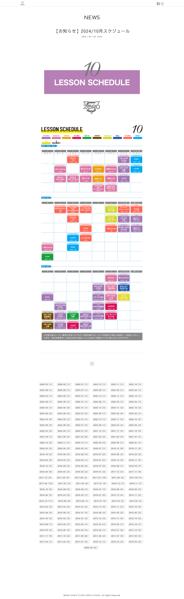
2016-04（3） (46, 495)
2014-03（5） (46, 518)
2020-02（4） (82, 448)
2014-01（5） (82, 518)
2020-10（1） (82, 442)
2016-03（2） (64, 495)
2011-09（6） (82, 536)
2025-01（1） (82, 396)
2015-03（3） (46, 506)
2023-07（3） (82, 413)
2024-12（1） (100, 396)
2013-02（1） (117, 524)
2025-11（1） (117, 384)
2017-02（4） (82, 483)
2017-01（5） (100, 483)
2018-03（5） (64, 471)
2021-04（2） (100, 436)
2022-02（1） (64, 431)
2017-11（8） (135, 471)
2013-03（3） (100, 524)
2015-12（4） (117, 495)
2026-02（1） (64, 384)
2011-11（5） (46, 536)
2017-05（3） (136, 477)
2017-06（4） (118, 477)
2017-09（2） (63, 477)
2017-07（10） (100, 477)
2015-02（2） (64, 506)
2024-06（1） (100, 401)
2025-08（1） (64, 390)
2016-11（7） (136, 483)
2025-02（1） (64, 396)
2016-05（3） (135, 489)
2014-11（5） (117, 506)
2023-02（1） (64, 419)
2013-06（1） (46, 524)
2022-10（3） (135, 419)
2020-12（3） (46, 442)
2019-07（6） (100, 454)
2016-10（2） (46, 489)
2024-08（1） (64, 401)
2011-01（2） (82, 541)
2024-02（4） (64, 407)
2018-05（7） (135, 466)
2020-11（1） (64, 442)
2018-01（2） (100, 471)
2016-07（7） (100, 489)
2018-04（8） (46, 471)
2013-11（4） (117, 518)
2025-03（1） (46, 396)
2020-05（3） (46, 448)
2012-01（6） (117, 530)
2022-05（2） (117, 425)
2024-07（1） (82, 401)
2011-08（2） (100, 536)
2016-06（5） (117, 489)
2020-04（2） (64, 448)
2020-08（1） (117, 442)
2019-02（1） (82, 460)
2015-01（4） (82, 506)
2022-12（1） (100, 419)
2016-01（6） (100, 495)
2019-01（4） (100, 460)
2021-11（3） (117, 431)
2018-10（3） (46, 466)
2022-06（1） (100, 425)
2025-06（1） (100, 390)
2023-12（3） (100, 407)
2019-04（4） (46, 460)
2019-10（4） (46, 454)
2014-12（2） (100, 506)
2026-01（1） (82, 384)
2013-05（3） (64, 524)
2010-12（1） (100, 541)
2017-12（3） (117, 471)
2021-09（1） (46, 436)
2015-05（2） (118, 501)
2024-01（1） (82, 407)
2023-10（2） (135, 407)
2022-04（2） (135, 425)
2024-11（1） (117, 396)
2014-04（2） (135, 512)
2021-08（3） (64, 436)
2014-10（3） (135, 506)
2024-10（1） (135, 396)
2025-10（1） (135, 384)
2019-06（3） (117, 454)
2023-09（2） (46, 413)
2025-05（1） (117, 390)
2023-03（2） (46, 419)
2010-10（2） (117, 541)
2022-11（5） (117, 419)
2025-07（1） (82, 390)
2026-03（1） (46, 384)
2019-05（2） (135, 454)
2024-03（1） (46, 407)
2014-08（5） (64, 512)
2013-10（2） (135, 518)
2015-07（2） (100, 501)
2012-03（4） (82, 530)
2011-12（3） (135, 530)
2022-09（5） (46, 425)
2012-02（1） (100, 530)
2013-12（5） (100, 518)
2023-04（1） (135, 413)
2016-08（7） (82, 489)
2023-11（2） (117, 407)
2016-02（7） (82, 495)
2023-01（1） (82, 419)
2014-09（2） (46, 512)
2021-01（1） (135, 436)
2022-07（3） (82, 425)
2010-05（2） (135, 541)
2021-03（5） (117, 436)
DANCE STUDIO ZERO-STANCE (85, 595)
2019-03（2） (64, 460)
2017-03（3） (64, 483)
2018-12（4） (117, 460)
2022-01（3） (82, 431)
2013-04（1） (82, 524)
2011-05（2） (135, 536)
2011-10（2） (64, 536)
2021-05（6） (82, 436)
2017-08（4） (81, 477)
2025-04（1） (135, 390)
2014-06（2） (100, 512)
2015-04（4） (136, 501)
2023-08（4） (64, 413)
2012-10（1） (135, 524)
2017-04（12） (46, 483)
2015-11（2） (135, 495)
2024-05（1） (117, 401)
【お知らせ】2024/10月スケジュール (92, 31)
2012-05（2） (46, 530)
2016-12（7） (118, 483)
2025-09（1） (46, 390)
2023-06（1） (100, 413)
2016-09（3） (64, 489)
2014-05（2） (117, 512)
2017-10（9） (45, 477)
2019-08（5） (82, 454)
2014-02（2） (64, 518)
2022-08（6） (64, 425)
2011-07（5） (117, 536)
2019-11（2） (135, 448)
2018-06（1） (117, 466)
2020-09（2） (100, 442)
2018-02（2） (82, 471)
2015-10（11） (46, 501)
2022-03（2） (46, 431)
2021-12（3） (100, 431)
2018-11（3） (135, 460)
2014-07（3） (82, 512)
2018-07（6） (100, 466)
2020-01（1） (100, 448)
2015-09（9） (64, 501)
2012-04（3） (64, 530)
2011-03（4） (64, 541)
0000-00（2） (91, 547)
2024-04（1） (135, 401)
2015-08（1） (82, 501)
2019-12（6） (117, 448)
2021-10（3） (135, 431)
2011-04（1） (46, 541)
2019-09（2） (64, 454)
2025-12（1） (100, 384)
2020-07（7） (135, 442)
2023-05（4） (117, 413)
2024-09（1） (46, 401)
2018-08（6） (82, 466)
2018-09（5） (64, 466)
